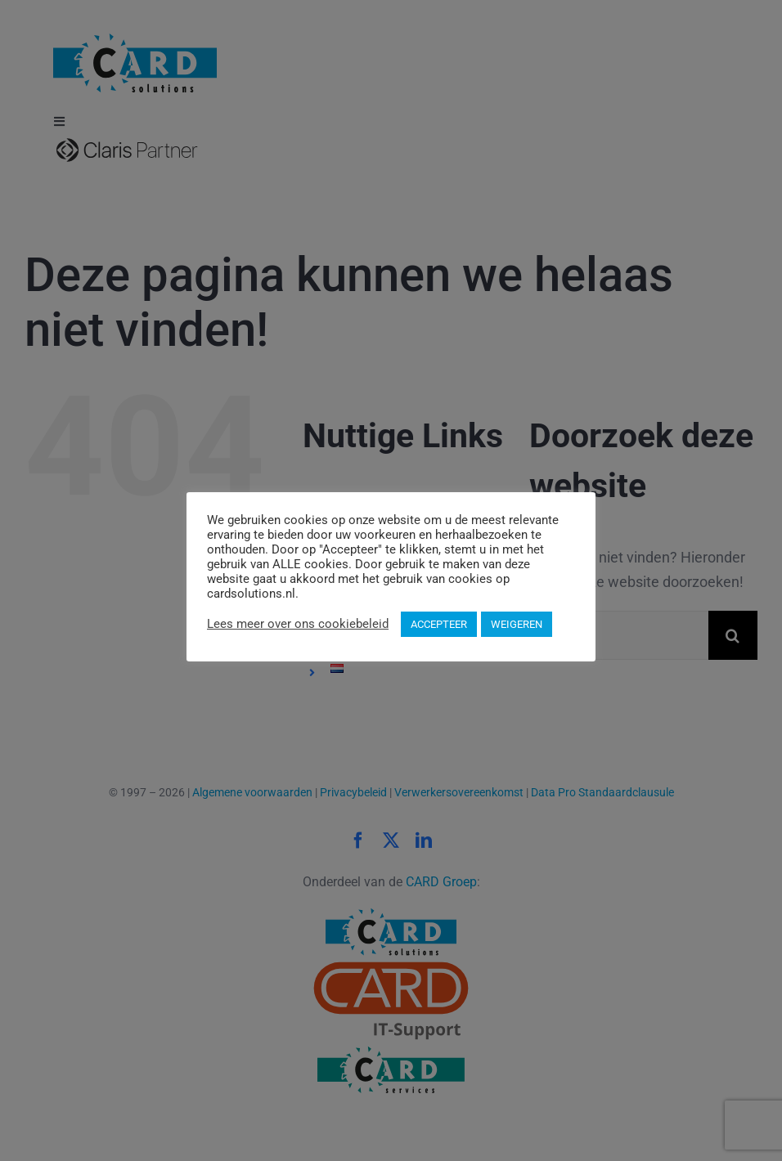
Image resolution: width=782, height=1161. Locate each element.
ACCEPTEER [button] (439, 624)
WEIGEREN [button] (516, 624)
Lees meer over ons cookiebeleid (298, 623)
